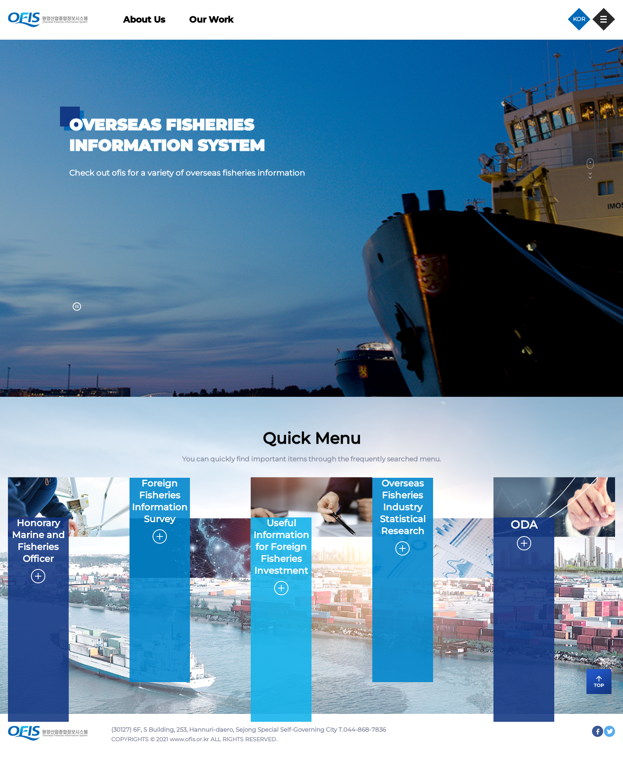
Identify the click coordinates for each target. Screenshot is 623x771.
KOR (579, 19)
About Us (144, 19)
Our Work (211, 19)
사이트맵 (603, 19)
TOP (595, 680)
